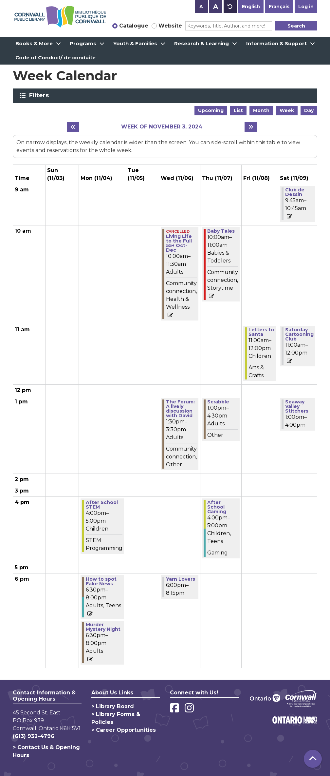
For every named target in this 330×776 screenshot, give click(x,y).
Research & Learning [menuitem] (201, 43)
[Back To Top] (313, 759)
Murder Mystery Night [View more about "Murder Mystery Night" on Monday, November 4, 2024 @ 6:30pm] (103, 626)
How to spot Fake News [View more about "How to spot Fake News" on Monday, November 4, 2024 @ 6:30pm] (101, 581)
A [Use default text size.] (230, 6)
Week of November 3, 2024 (161, 127)
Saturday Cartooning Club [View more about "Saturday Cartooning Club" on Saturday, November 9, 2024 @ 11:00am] (299, 334)
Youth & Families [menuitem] (135, 43)
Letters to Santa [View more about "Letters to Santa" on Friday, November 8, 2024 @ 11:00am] (261, 332)
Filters (40, 95)
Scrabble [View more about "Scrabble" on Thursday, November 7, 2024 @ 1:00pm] (218, 401)
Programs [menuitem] (83, 43)
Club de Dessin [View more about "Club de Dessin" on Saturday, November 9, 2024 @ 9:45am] (294, 192)
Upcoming (211, 110)
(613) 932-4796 (33, 736)
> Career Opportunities (123, 730)
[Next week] (251, 127)
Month (261, 110)
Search (296, 26)
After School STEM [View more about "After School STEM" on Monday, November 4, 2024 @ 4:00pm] (102, 504)
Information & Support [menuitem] (276, 43)
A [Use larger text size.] (215, 6)
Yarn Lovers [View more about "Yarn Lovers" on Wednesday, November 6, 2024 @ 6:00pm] (180, 579)
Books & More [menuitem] (34, 43)
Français (279, 7)
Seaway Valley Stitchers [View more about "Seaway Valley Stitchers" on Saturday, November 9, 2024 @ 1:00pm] (296, 406)
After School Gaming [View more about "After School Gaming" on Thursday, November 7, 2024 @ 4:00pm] (216, 507)
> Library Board (112, 706)
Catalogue (133, 26)
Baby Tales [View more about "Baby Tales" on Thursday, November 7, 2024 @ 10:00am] (221, 231)
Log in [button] (306, 7)
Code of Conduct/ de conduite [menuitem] (55, 57)
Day (309, 110)
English (251, 7)
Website (170, 26)
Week (287, 110)
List (238, 110)
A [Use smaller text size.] (201, 7)
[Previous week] (73, 127)
